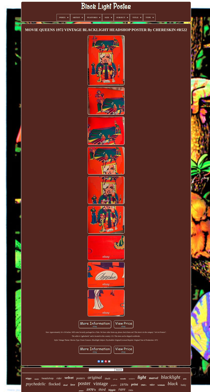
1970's (91, 389)
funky (183, 385)
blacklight (170, 377)
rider (59, 378)
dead (65, 385)
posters (80, 378)
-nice (152, 384)
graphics (114, 385)
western (132, 379)
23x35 (107, 378)
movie (37, 379)
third (102, 389)
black (173, 383)
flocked (54, 384)
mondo (123, 379)
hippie (112, 389)
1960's (143, 385)
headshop (48, 378)
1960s (130, 390)
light (142, 377)
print (134, 384)
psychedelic (36, 384)
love (72, 384)
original (95, 377)
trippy (29, 378)
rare (121, 389)
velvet (69, 378)
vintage (100, 383)
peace (81, 391)
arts (184, 379)
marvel (153, 378)
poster (84, 383)
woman (161, 385)
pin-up (115, 379)
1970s (124, 384)
